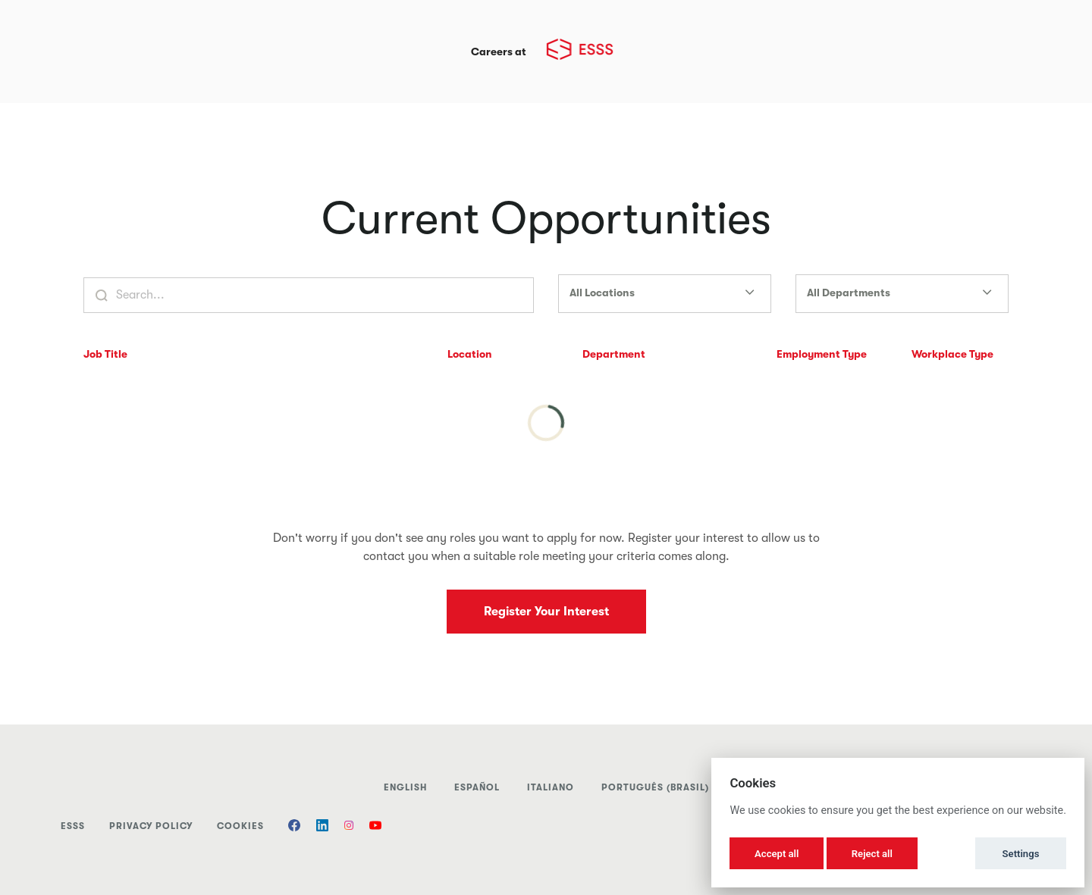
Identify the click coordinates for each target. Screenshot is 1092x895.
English (405, 787)
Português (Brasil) (655, 787)
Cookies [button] (240, 826)
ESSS (73, 826)
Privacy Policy (151, 826)
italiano (550, 787)
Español (477, 787)
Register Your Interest (546, 611)
